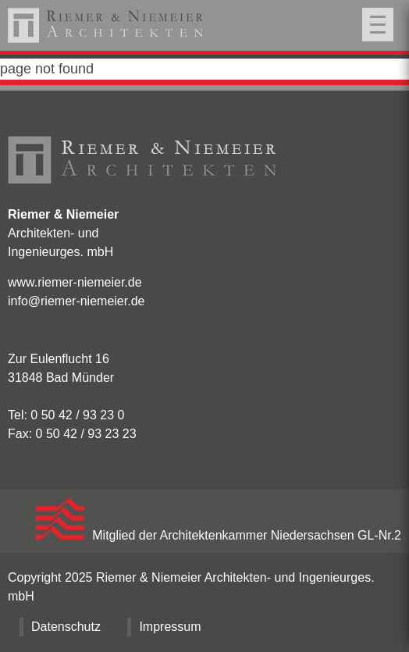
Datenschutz (66, 626)
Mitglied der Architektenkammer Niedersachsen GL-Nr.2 (218, 535)
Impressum (170, 626)
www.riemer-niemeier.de (75, 282)
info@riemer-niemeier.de (76, 301)
